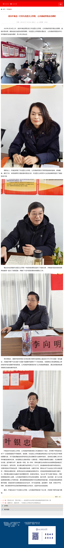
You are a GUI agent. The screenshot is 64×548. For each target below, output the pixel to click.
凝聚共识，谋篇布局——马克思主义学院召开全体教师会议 (24, 503)
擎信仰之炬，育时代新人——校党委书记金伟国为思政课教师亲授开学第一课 (29, 500)
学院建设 (9, 9)
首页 (4, 9)
